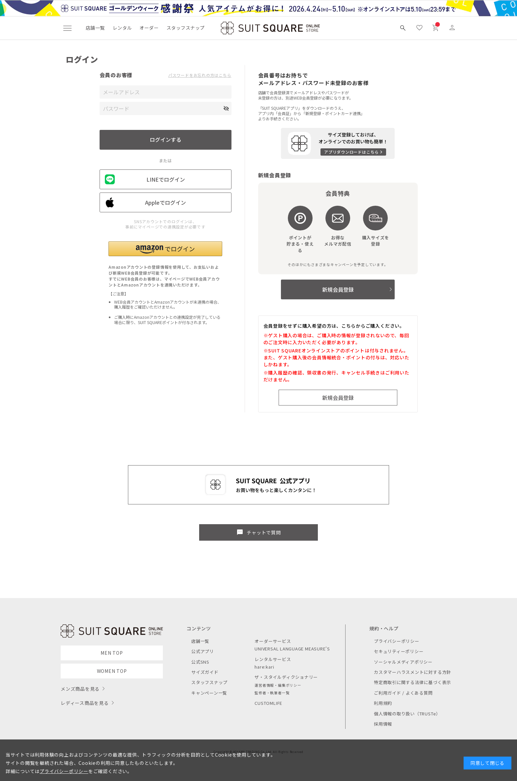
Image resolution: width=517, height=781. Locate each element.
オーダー (149, 27)
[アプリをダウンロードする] (338, 143)
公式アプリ (202, 651)
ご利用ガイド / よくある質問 (403, 693)
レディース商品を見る (85, 703)
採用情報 (383, 724)
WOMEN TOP (112, 671)
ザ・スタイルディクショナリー (286, 677)
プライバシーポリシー (396, 641)
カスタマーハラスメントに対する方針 (412, 672)
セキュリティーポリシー (398, 651)
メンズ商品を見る (80, 688)
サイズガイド (205, 672)
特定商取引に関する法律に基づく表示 (412, 682)
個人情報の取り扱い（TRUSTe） (407, 713)
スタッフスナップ (185, 27)
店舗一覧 (95, 27)
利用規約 (383, 703)
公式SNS (200, 662)
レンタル (122, 27)
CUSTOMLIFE (268, 703)
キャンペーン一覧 (209, 693)
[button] (165, 248)
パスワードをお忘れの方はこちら (199, 75)
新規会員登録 (338, 289)
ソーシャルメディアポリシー (403, 662)
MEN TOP (112, 652)
